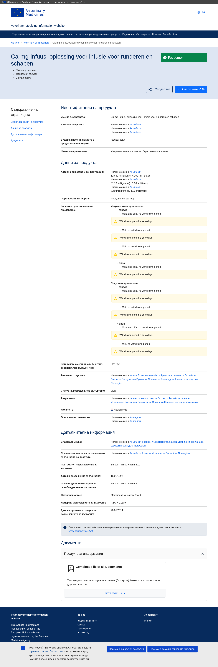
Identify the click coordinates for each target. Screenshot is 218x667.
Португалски (129, 379)
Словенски (154, 379)
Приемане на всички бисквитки (126, 649)
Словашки (158, 402)
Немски (153, 398)
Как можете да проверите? (69, 2)
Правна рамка (84, 628)
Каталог (15, 42)
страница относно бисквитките (46, 651)
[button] (159, 89)
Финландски (167, 379)
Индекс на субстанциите (136, 34)
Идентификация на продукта (27, 122)
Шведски (180, 379)
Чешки (133, 375)
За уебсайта (170, 34)
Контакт (148, 621)
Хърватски (158, 442)
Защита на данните (87, 621)
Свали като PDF (191, 89)
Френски (165, 375)
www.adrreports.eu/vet (81, 531)
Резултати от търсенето (36, 42)
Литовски (116, 379)
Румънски (141, 379)
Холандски (131, 402)
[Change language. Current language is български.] (201, 12)
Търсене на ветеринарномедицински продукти (38, 34)
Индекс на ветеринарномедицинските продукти (93, 34)
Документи (17, 140)
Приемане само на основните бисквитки (172, 649)
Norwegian (116, 383)
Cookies (81, 624)
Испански (134, 398)
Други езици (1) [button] (114, 593)
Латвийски (190, 375)
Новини (156, 34)
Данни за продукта (21, 128)
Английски (135, 124)
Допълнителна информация (26, 134)
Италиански (177, 375)
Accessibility (83, 632)
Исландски (192, 379)
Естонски (142, 375)
